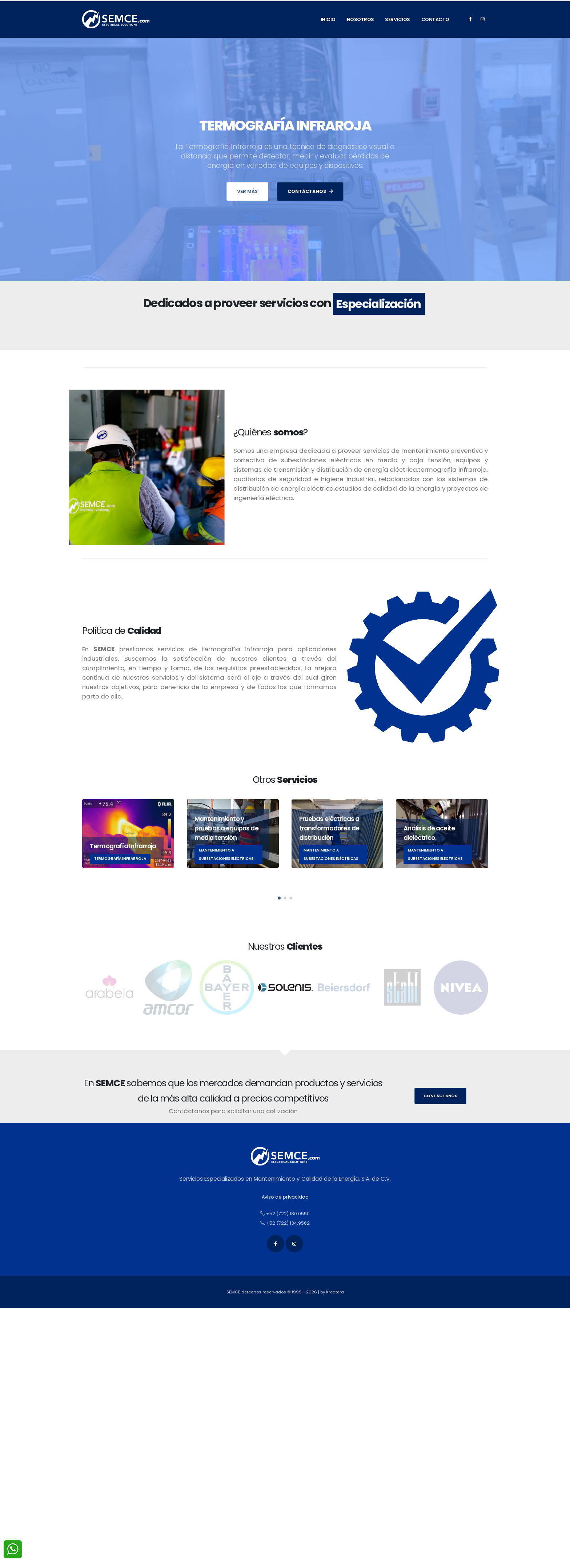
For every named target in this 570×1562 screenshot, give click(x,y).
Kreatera (335, 1292)
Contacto (435, 19)
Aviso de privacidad (285, 1197)
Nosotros (360, 19)
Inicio (328, 19)
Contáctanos (440, 1096)
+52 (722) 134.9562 (285, 1223)
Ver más (247, 191)
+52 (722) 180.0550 (285, 1214)
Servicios (397, 19)
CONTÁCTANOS (310, 191)
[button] (279, 908)
